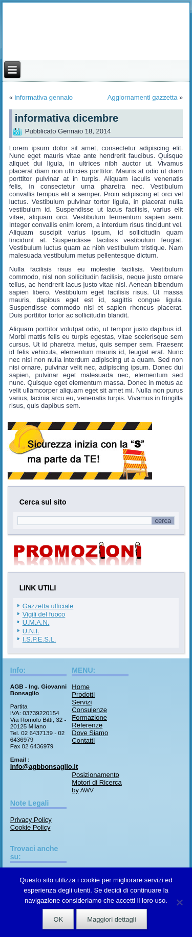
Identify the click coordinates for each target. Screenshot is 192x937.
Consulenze (89, 710)
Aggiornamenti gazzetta (143, 97)
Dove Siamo (90, 733)
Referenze (87, 725)
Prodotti (83, 694)
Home (81, 687)
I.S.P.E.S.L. (39, 639)
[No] (179, 902)
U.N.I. (31, 631)
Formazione (89, 717)
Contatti (83, 740)
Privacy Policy (31, 820)
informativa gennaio (44, 97)
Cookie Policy (30, 827)
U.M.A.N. (36, 622)
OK (58, 919)
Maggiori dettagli (111, 919)
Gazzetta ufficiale (48, 606)
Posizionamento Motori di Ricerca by (97, 782)
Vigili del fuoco (44, 614)
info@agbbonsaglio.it (44, 766)
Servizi (82, 702)
